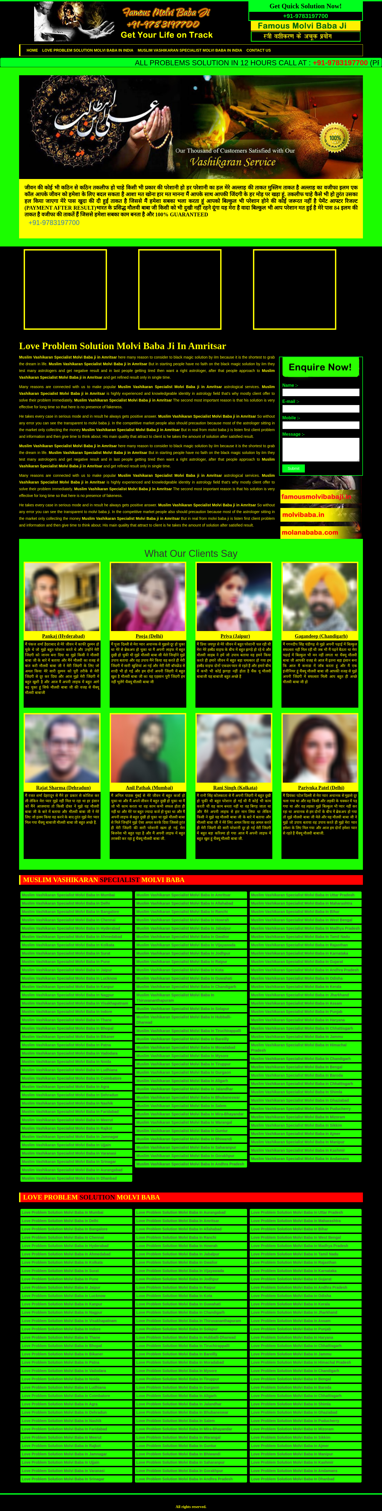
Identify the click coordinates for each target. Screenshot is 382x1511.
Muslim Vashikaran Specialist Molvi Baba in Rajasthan (299, 945)
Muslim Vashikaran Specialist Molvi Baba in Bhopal (67, 1028)
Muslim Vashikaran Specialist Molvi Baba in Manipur (298, 1142)
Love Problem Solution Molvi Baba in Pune (60, 1279)
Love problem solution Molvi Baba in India (87, 50)
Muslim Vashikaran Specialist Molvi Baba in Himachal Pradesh (299, 1047)
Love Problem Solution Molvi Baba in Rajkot (61, 1446)
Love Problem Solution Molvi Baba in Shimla (291, 1404)
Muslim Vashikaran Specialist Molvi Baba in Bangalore (70, 912)
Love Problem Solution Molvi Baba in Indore (61, 1329)
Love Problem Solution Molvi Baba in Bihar (289, 1229)
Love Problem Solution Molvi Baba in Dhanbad (292, 1479)
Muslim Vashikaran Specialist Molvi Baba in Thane (67, 1020)
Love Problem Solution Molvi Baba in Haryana (292, 1337)
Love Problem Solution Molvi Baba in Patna (60, 1362)
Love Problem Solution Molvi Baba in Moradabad (180, 1362)
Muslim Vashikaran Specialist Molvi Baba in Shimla (296, 1092)
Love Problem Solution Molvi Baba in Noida (60, 1379)
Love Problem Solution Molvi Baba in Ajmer (290, 1446)
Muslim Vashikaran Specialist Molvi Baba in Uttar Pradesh (303, 895)
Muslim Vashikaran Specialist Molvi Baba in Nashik (67, 1103)
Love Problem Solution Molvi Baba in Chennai (63, 1237)
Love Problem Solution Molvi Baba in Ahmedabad (66, 1254)
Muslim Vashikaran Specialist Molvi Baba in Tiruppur (183, 1064)
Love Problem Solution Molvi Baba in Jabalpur (177, 1254)
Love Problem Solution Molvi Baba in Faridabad (64, 1429)
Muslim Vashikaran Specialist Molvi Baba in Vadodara (69, 1053)
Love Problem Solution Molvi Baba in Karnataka (294, 1271)
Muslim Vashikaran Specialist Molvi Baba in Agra (65, 1086)
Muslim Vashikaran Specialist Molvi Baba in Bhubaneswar (188, 1097)
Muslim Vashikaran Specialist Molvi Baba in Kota (179, 970)
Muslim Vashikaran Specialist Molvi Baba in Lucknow (69, 978)
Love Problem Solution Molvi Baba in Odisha (291, 1296)
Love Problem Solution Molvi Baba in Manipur (292, 1454)
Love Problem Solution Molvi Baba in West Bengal (296, 1237)
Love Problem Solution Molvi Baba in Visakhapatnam (69, 1321)
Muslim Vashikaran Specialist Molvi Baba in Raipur (181, 961)
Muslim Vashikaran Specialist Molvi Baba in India (190, 50)
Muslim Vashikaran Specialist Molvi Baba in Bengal (296, 1067)
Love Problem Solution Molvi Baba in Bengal (291, 1379)
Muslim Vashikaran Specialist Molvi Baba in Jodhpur (183, 953)
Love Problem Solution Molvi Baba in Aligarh (176, 1396)
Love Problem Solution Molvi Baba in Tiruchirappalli (183, 1346)
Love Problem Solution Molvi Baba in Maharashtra (296, 1221)
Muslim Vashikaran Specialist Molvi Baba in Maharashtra (301, 903)
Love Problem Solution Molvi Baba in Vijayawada (180, 1271)
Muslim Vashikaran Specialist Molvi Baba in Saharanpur (186, 1147)
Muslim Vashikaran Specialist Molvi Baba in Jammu (297, 1036)
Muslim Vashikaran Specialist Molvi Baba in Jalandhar (184, 1089)
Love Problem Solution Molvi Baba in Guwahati (178, 1304)
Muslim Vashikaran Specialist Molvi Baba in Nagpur (68, 995)
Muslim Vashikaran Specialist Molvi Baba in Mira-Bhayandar (190, 1114)
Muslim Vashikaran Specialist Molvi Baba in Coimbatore (72, 1078)
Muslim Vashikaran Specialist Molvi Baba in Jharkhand (300, 995)
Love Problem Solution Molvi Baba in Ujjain (60, 1462)
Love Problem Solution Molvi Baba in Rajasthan (293, 1262)
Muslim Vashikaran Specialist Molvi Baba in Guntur (182, 1131)
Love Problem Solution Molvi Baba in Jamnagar (64, 1454)
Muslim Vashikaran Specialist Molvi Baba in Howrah (182, 920)
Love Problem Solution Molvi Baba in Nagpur (62, 1312)
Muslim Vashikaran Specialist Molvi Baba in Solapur (182, 1009)
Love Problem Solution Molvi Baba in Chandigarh (180, 1312)
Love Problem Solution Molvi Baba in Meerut (61, 1437)
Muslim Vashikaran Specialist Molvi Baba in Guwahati (184, 978)
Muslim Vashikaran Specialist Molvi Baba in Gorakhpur (185, 1156)
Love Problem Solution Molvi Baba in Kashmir (292, 1462)
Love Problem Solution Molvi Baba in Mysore (176, 1371)
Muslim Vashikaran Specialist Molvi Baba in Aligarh (182, 1081)
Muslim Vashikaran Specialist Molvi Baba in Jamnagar (70, 1136)
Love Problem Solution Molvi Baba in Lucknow (63, 1296)
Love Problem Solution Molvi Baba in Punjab (291, 1329)
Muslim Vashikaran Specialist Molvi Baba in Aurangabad (72, 1170)
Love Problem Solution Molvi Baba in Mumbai (62, 1212)
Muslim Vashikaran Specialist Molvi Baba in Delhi (66, 903)
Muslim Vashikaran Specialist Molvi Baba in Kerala (296, 986)
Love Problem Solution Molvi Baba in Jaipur (61, 1287)
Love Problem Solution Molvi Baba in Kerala (290, 1304)
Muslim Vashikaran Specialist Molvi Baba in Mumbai (68, 895)
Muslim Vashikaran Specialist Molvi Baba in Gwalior (182, 936)
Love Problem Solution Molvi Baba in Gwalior (176, 1262)
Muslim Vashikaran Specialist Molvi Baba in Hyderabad (71, 928)
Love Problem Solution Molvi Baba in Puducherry (295, 1421)
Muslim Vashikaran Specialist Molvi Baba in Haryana (298, 1020)
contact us (259, 50)
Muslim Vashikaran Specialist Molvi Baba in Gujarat (297, 961)
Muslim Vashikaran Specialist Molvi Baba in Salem (181, 1106)
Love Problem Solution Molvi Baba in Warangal (178, 1437)
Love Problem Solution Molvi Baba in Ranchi (176, 1237)
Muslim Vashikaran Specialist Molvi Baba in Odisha (297, 978)
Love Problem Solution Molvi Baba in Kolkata (62, 1262)
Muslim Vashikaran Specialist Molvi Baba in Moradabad (185, 1047)
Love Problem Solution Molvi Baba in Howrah (176, 1246)
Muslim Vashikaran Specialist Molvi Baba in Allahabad (184, 903)
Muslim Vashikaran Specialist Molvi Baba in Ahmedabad (72, 936)
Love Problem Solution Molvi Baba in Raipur (176, 1287)
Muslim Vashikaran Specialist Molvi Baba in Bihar (295, 912)
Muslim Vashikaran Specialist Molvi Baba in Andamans (300, 1158)
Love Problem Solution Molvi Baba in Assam (291, 1321)
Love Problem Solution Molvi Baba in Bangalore (65, 1229)
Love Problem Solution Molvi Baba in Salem (175, 1421)
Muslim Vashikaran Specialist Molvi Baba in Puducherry (301, 1109)
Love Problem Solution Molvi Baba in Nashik (61, 1421)
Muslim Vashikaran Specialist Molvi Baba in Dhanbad (69, 1178)
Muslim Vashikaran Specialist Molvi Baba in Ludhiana (69, 1070)
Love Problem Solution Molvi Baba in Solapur (177, 1329)
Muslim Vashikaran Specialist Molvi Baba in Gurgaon (183, 1072)
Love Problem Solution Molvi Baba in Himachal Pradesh (301, 1362)
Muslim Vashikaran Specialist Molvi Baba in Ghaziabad (300, 1100)
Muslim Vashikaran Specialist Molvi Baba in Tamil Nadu (300, 936)
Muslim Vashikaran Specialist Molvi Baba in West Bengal (301, 920)
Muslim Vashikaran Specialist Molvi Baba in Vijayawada (185, 945)
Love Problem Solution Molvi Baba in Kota (174, 1296)
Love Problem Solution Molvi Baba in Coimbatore (66, 1396)
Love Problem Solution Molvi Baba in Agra (60, 1404)
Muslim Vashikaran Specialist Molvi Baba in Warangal (184, 1122)
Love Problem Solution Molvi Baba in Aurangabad (181, 1212)
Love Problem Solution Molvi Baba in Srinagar (63, 1479)
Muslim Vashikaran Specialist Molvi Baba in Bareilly (182, 1039)
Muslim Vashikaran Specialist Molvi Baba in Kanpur (68, 986)
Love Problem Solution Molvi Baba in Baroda (291, 1387)
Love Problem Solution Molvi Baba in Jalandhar (179, 1404)
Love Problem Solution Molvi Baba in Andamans (294, 1471)
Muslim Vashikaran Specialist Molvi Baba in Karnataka (299, 953)
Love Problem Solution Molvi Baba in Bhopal (62, 1346)
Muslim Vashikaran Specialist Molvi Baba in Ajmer (296, 1134)
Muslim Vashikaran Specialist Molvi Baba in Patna (66, 1045)
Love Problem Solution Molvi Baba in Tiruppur (177, 1379)
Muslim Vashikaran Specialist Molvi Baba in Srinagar (69, 1161)
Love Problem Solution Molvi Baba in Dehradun (64, 1412)
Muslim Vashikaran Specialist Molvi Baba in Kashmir (298, 1150)
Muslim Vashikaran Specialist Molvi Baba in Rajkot (67, 1128)
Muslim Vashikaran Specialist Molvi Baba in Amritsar (183, 895)
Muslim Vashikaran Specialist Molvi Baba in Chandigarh (186, 986)
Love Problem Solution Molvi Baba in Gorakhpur (179, 1471)
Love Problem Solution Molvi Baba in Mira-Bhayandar (184, 1429)
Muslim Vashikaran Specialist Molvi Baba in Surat (66, 953)
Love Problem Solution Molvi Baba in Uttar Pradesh (297, 1212)
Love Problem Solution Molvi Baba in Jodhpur (177, 1279)
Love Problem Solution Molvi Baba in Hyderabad (65, 1246)
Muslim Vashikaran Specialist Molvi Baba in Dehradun (70, 1095)
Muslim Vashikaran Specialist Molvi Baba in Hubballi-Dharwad (183, 1020)
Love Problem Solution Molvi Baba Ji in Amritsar (122, 346)
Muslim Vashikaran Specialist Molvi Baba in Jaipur (67, 970)
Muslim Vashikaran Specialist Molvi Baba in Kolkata (68, 945)
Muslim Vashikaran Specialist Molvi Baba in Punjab (296, 1011)
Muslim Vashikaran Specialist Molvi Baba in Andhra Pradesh (190, 1164)
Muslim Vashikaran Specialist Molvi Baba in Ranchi (182, 912)
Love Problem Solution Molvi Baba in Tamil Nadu (294, 1254)
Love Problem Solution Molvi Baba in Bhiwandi (178, 1454)
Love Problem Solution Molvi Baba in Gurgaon (177, 1387)
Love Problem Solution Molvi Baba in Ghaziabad (294, 1412)
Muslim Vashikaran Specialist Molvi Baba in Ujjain (66, 1145)
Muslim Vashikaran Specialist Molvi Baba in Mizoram (298, 1117)
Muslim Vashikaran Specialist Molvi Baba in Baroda (297, 1075)
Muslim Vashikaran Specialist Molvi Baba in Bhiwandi (184, 1139)
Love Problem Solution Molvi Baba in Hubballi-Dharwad (185, 1337)
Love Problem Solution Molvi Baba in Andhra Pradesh (184, 1479)
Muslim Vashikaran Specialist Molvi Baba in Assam (296, 1003)
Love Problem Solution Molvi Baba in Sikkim (291, 1437)
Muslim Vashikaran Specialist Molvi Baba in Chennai (69, 920)
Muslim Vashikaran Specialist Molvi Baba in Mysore (182, 1056)
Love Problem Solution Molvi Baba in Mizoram (292, 1429)
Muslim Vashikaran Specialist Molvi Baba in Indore (67, 1011)
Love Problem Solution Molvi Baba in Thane (61, 1337)
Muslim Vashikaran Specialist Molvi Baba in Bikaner (68, 1036)
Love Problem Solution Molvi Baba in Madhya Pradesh (299, 1246)
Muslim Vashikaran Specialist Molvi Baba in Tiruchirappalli (188, 1031)
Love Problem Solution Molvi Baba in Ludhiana (64, 1387)
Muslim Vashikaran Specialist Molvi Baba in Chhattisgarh (302, 1028)
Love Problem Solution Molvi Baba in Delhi (60, 1221)
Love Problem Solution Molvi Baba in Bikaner (62, 1354)
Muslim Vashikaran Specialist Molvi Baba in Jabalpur (183, 928)
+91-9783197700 (54, 222)
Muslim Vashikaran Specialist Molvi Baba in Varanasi (69, 1153)
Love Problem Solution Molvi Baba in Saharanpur (180, 1462)
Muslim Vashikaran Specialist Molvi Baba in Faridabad (70, 1111)
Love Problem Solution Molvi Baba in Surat (60, 1271)
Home (32, 50)
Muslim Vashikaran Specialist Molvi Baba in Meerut (67, 1120)
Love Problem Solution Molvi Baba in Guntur (176, 1446)
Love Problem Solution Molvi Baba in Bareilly (176, 1354)
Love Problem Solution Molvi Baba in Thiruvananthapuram (188, 1321)
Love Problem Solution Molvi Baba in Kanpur (62, 1304)
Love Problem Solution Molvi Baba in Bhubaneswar (182, 1412)
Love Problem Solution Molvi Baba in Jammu (291, 1354)
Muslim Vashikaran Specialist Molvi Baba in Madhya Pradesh (305, 928)
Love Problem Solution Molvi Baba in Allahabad (179, 1229)
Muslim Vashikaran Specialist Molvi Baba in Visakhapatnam (75, 1003)
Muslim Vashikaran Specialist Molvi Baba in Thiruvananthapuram (175, 997)
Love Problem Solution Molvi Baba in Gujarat (291, 1279)
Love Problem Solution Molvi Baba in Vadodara (64, 1371)
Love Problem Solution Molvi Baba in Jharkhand (294, 1312)
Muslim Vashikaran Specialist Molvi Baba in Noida (66, 1061)
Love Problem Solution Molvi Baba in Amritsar (177, 1221)
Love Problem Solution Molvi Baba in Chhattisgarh (296, 1346)
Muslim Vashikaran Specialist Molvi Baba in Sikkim (296, 1125)
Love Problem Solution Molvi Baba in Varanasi (63, 1471)
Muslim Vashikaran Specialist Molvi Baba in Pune (66, 961)
